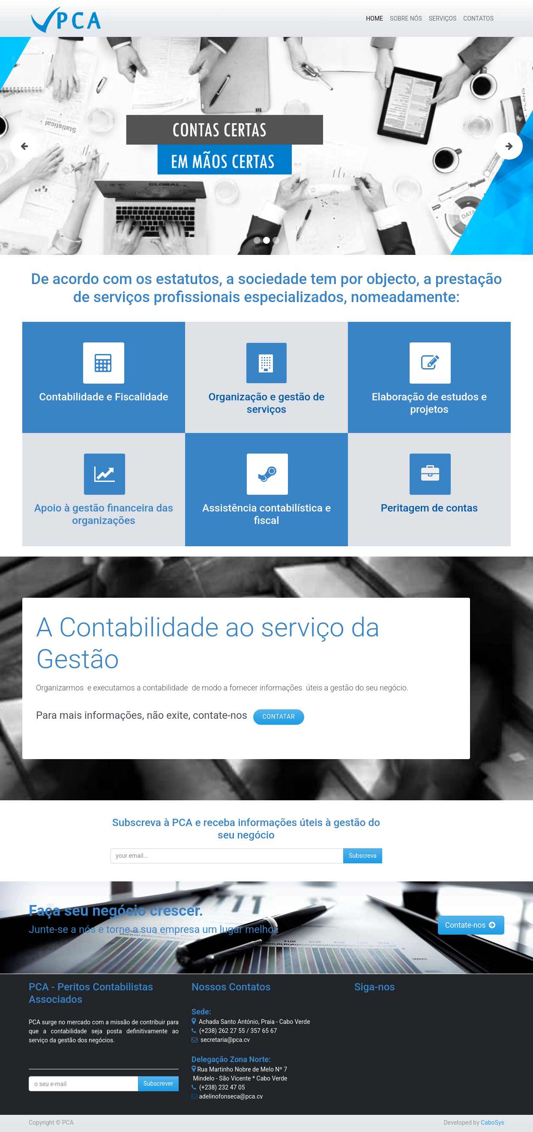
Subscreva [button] (363, 855)
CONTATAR (279, 716)
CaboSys (492, 1122)
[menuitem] (374, 19)
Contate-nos (471, 925)
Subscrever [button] (158, 1083)
